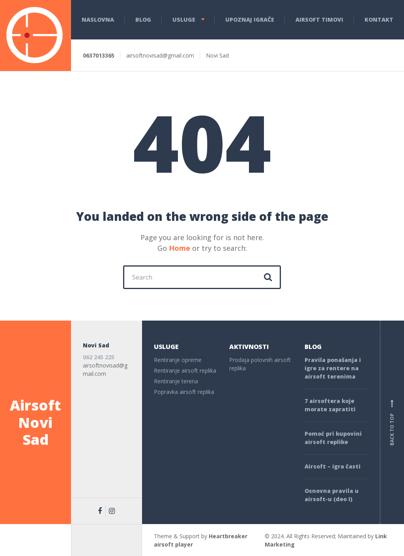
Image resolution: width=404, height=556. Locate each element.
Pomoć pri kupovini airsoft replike (333, 438)
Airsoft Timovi (319, 19)
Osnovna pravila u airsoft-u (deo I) (332, 495)
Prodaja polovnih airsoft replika (260, 364)
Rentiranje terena (176, 381)
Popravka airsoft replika (184, 392)
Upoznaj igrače (249, 19)
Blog (143, 19)
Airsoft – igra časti (333, 466)
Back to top (392, 422)
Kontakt (379, 19)
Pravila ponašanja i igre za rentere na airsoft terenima (333, 368)
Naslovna (98, 19)
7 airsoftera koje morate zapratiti (330, 405)
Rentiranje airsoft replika (185, 370)
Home (179, 248)
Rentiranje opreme (178, 360)
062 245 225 (98, 357)
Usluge (183, 19)
